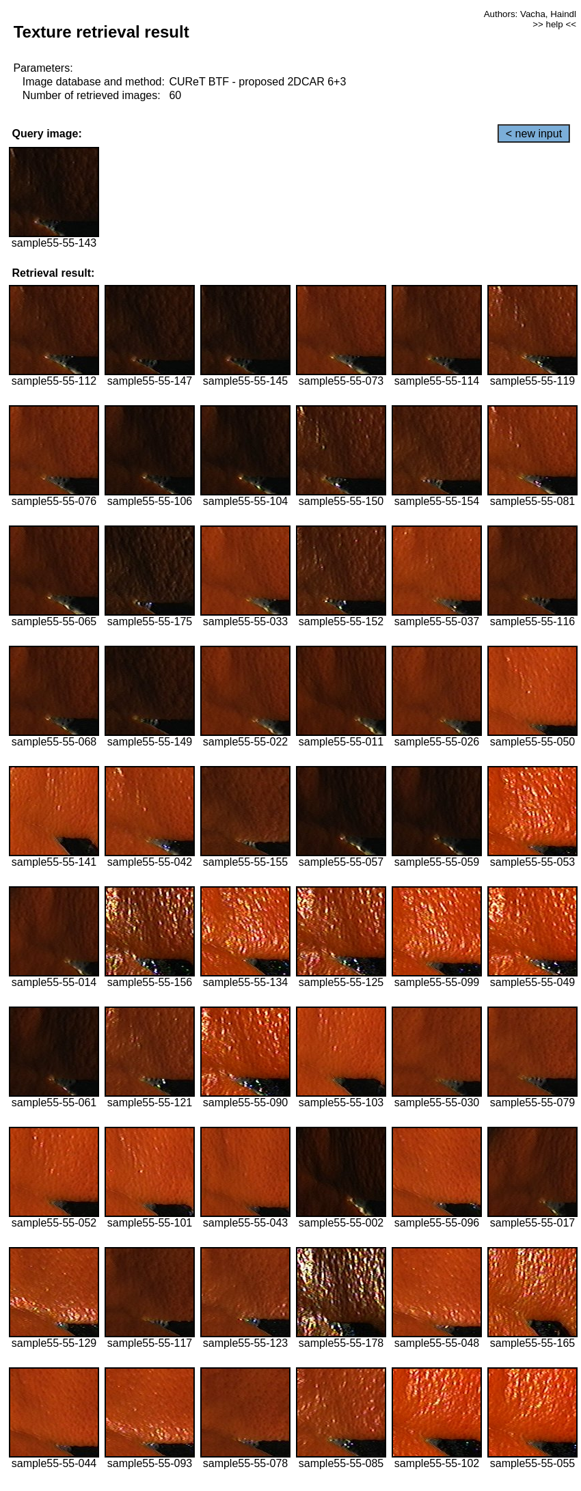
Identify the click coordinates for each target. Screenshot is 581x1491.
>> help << (554, 24)
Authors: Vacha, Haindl (530, 14)
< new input (534, 133)
